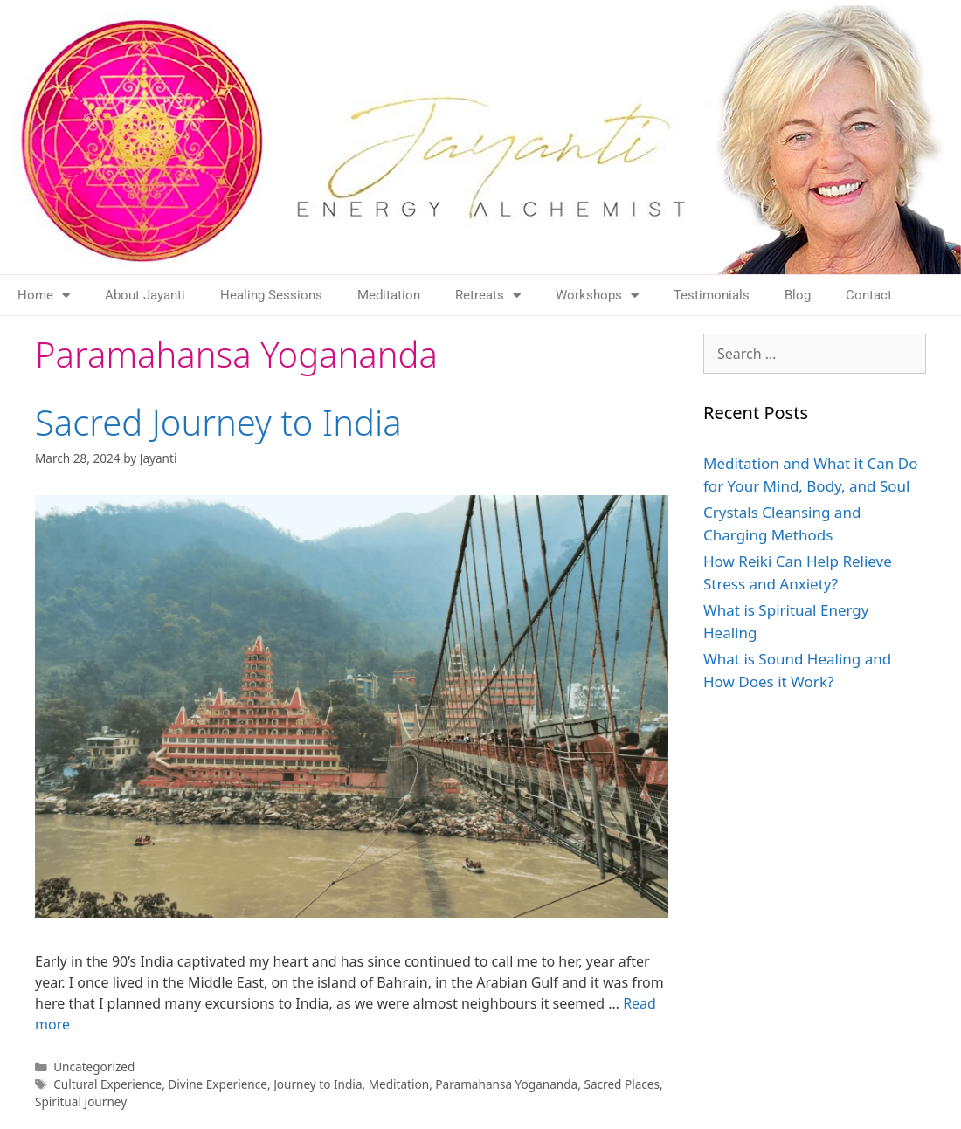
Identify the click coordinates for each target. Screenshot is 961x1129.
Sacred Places (622, 1084)
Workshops (597, 295)
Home (43, 295)
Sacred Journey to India (218, 422)
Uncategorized (94, 1066)
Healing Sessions (271, 295)
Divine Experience (217, 1084)
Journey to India (317, 1084)
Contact (869, 295)
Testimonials (712, 295)
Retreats (488, 295)
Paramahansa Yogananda (506, 1084)
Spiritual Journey (81, 1101)
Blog (798, 295)
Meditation (388, 295)
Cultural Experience (107, 1084)
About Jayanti (145, 295)
